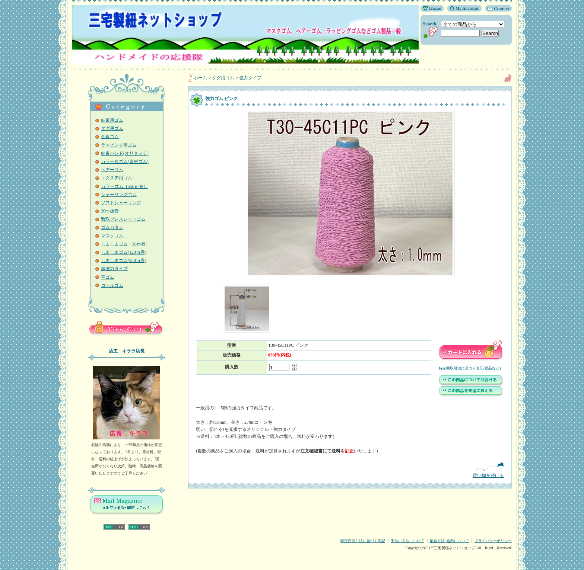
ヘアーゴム (112, 169)
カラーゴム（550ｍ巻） (124, 186)
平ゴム (107, 277)
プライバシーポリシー (493, 541)
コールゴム (112, 285)
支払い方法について (407, 541)
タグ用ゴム (112, 128)
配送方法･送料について (449, 541)
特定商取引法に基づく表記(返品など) (470, 368)
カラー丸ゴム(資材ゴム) (125, 161)
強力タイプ (250, 77)
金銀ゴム (110, 136)
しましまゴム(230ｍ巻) (123, 260)
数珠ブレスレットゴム (123, 219)
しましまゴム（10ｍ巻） (125, 244)
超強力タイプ (114, 268)
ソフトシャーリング (121, 202)
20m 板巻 (110, 211)
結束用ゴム (112, 120)
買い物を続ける (350, 470)
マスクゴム (112, 235)
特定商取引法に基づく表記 (362, 541)
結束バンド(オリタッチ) (125, 153)
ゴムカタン (112, 227)
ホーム (200, 77)
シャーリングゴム (119, 194)
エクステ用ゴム (116, 177)
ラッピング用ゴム (119, 145)
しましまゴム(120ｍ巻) (123, 252)
